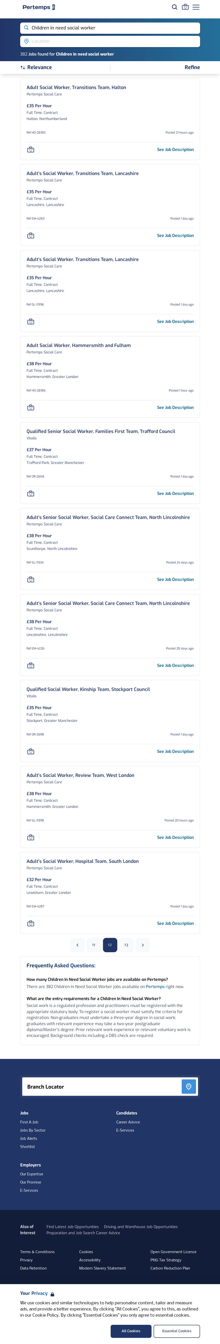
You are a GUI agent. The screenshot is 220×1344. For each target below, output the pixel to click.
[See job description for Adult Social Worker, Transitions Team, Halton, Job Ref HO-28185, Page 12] (175, 150)
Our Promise (30, 1182)
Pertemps (155, 986)
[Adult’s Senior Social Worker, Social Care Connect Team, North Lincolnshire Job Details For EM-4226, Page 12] (108, 603)
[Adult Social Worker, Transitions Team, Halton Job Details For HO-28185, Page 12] (76, 87)
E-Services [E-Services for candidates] (125, 1131)
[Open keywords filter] (110, 28)
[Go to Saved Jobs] (185, 7)
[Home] (39, 7)
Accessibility (90, 1260)
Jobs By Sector (32, 1131)
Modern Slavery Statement (102, 1268)
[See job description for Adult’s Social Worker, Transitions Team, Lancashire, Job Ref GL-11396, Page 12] (175, 321)
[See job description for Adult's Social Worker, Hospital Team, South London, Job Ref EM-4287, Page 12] (175, 923)
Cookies (86, 1252)
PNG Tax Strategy (165, 1260)
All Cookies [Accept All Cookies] (131, 1331)
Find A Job (29, 1122)
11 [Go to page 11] (93, 944)
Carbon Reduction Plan (170, 1268)
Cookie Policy (45, 1315)
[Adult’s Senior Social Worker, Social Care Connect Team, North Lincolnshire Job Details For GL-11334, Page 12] (108, 517)
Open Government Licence (173, 1252)
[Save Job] (31, 149)
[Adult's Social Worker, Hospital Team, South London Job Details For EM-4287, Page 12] (83, 861)
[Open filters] (192, 67)
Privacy (26, 1260)
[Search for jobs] (174, 7)
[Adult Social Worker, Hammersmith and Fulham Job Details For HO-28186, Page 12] (79, 345)
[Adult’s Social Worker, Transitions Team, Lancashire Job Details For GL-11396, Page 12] (83, 259)
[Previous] (77, 945)
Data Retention (33, 1268)
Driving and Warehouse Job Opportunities (141, 1226)
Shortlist (27, 1147)
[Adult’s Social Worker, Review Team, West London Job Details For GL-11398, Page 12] (80, 775)
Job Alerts (28, 1139)
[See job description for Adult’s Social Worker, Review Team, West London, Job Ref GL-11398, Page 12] (175, 837)
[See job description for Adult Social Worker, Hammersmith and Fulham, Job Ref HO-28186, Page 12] (175, 407)
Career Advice (128, 1122)
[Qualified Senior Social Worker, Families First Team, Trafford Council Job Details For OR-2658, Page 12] (101, 431)
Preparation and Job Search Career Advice (83, 1232)
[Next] (143, 945)
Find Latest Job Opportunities (73, 1226)
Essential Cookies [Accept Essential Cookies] (176, 1331)
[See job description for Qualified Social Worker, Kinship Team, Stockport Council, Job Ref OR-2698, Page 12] (175, 751)
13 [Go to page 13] (126, 944)
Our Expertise (31, 1174)
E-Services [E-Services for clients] (29, 1191)
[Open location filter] (110, 41)
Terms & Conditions (37, 1252)
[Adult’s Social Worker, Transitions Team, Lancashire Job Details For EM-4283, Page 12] (83, 173)
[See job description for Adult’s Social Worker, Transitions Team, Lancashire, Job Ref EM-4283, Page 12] (175, 236)
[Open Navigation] (196, 7)
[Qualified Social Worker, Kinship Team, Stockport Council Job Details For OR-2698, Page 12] (88, 689)
